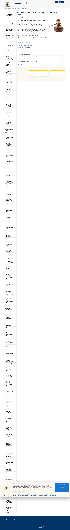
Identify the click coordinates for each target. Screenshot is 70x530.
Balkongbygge (7, 169)
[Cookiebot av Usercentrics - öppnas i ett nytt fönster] (6, 528)
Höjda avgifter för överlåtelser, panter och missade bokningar (9, 428)
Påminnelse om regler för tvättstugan (9, 357)
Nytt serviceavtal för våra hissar (9, 492)
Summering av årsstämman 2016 (8, 382)
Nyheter (9, 8)
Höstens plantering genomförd (8, 218)
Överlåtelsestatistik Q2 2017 (9, 242)
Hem (6, 8)
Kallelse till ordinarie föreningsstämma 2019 (9, 153)
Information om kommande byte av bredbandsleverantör (8, 501)
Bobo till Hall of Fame (8, 434)
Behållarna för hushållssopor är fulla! (8, 109)
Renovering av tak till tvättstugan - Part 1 (8, 96)
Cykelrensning (7, 175)
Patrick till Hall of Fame (9, 391)
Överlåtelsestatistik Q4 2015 (9, 415)
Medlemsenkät (7, 50)
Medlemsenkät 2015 (8, 504)
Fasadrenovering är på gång (8, 299)
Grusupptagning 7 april (9, 23)
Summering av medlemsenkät (7, 488)
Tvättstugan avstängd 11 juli (9, 259)
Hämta (63, 45)
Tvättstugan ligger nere (9, 132)
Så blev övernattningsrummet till (8, 448)
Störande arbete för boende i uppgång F (8, 120)
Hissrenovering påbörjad (9, 161)
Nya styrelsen (7, 56)
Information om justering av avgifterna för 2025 (9, 30)
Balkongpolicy (7, 167)
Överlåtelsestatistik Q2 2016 (9, 367)
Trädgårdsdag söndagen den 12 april (9, 18)
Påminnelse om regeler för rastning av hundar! (9, 89)
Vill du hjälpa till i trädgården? (8, 191)
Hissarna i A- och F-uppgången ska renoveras (9, 200)
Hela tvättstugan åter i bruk (9, 39)
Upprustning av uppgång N (9, 354)
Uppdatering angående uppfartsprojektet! (9, 116)
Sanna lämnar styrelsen (9, 378)
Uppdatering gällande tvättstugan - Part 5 (8, 75)
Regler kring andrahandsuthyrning (8, 221)
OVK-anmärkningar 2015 (9, 431)
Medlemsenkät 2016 (8, 418)
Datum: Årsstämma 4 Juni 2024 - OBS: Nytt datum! (9, 45)
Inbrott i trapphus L (8, 135)
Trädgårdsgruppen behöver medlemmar (8, 173)
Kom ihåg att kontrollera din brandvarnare (9, 208)
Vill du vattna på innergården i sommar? (9, 262)
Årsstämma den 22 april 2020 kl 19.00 (9, 138)
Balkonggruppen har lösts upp (9, 231)
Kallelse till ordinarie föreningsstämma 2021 (9, 92)
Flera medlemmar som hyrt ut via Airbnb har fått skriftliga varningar (9, 182)
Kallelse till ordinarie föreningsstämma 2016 (9, 389)
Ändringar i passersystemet (7, 265)
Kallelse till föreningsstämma (8, 482)
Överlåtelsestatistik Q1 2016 (9, 385)
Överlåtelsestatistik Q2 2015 (9, 441)
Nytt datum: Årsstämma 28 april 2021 (9, 101)
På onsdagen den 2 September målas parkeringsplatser (8, 105)
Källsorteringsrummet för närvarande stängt (9, 53)
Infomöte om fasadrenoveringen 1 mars (8, 186)
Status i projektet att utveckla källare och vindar (8, 254)
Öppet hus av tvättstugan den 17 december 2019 (8, 144)
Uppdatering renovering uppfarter (9, 156)
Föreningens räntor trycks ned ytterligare (8, 376)
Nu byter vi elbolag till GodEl (8, 370)
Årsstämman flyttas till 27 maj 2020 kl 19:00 (9, 130)
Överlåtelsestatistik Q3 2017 (9, 211)
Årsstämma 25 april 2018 (9, 196)
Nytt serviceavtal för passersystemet (8, 498)
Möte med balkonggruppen (8, 325)
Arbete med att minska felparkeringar (9, 228)
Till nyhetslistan (20, 64)
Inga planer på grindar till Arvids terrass (9, 295)
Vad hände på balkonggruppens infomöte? (8, 318)
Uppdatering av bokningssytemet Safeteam (8, 148)
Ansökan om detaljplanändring (8, 338)
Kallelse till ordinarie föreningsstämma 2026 (9, 15)
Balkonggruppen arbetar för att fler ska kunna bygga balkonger (9, 331)
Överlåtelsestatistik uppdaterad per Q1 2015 (9, 477)
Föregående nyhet (32, 70)
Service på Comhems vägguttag (8, 437)
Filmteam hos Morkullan (9, 21)
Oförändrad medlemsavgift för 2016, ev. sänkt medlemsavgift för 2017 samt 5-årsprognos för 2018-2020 (9, 396)
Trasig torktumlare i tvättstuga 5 (8, 245)
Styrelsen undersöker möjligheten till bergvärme (8, 203)
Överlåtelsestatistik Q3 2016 (9, 335)
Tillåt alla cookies (62, 516)
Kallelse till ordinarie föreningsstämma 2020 (9, 126)
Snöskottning (7, 62)
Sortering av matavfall (8, 363)
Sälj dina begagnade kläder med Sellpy (8, 214)
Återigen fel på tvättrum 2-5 (9, 36)
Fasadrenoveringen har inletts (9, 285)
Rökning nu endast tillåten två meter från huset (8, 350)
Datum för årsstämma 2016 (8, 421)
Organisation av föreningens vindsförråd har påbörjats (9, 511)
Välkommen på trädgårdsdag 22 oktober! (9, 361)
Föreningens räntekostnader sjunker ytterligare (9, 453)
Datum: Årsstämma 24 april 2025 (8, 27)
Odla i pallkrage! (8, 456)
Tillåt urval (62, 520)
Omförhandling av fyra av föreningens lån (9, 251)
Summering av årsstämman (7, 473)
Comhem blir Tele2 (63, 72)
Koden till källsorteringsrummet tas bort (9, 342)
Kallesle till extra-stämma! (8, 72)
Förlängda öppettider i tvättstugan (9, 408)
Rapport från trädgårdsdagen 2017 (8, 275)
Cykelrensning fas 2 (8, 479)
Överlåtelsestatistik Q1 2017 (9, 278)
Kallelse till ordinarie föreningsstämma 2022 (9, 68)
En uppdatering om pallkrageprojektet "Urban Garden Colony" (9, 444)
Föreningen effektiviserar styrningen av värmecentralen (9, 235)
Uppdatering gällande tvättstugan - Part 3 (8, 82)
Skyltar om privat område (9, 271)
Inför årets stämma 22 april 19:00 (8, 508)
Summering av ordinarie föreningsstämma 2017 (9, 282)
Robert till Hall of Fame (9, 405)
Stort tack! (7, 238)
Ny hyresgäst (7, 311)
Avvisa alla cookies (61, 523)
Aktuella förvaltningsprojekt (8, 305)
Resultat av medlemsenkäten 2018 (9, 194)
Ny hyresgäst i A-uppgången (8, 225)
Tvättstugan (7, 158)
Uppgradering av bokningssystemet (8, 470)
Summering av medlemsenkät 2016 (8, 412)
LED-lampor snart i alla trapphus (8, 315)
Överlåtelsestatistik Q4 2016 (9, 302)
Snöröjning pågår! (8, 98)
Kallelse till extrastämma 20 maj (9, 466)
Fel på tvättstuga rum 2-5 (9, 42)
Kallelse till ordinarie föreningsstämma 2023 (9, 59)
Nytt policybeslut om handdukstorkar (8, 292)
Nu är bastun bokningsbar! (7, 65)
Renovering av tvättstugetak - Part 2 (8, 85)
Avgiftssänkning (8, 321)
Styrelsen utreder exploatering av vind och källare (9, 402)
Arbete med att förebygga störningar (8, 309)
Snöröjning (7, 327)
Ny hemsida (7, 494)
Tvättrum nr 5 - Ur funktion (8, 113)
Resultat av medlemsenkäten (8, 269)
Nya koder (7, 485)
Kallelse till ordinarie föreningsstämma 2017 (9, 288)
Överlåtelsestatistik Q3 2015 (9, 425)
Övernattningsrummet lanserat (9, 463)
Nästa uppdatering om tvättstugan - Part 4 (8, 79)
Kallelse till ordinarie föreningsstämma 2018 (9, 164)
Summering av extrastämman (7, 460)
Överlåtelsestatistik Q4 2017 (9, 178)
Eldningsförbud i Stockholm (8, 123)
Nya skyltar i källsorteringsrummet (8, 346)
